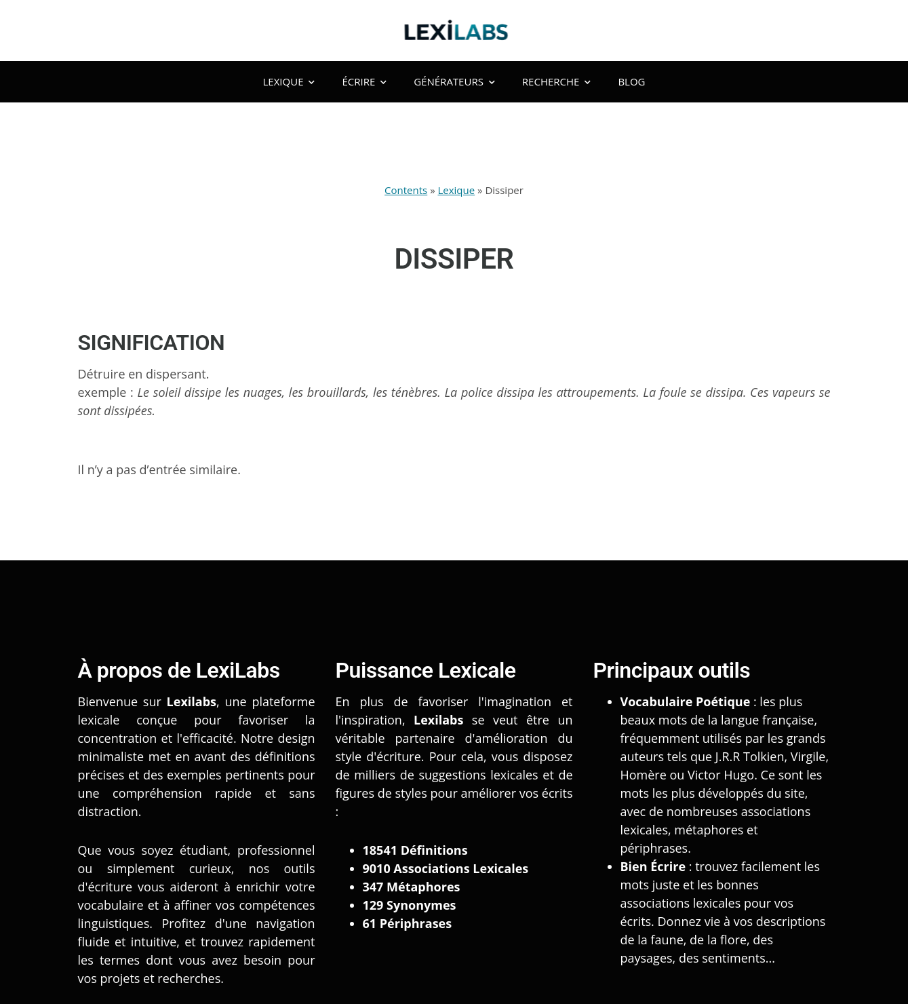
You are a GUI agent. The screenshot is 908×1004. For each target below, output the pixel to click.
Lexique (289, 81)
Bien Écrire (653, 866)
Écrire (364, 81)
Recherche (556, 81)
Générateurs (454, 81)
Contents (405, 190)
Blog (631, 81)
